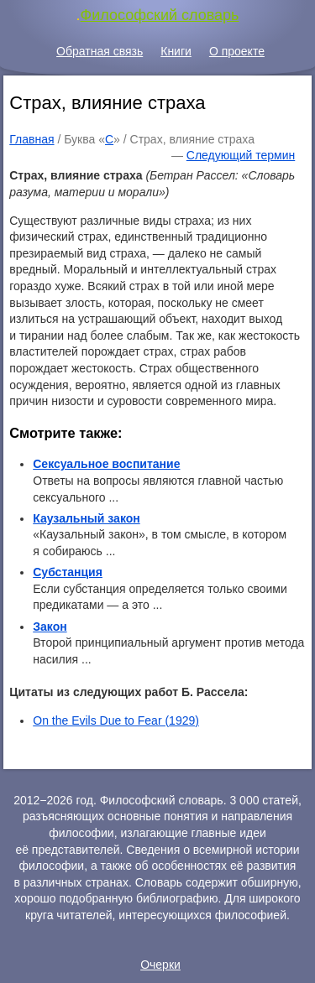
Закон (49, 626)
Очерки (160, 964)
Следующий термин (240, 155)
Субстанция (67, 572)
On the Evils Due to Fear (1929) (116, 720)
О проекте (237, 51)
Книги (176, 51)
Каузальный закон (86, 518)
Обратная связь (99, 51)
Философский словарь (160, 15)
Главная (31, 139)
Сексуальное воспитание (106, 464)
